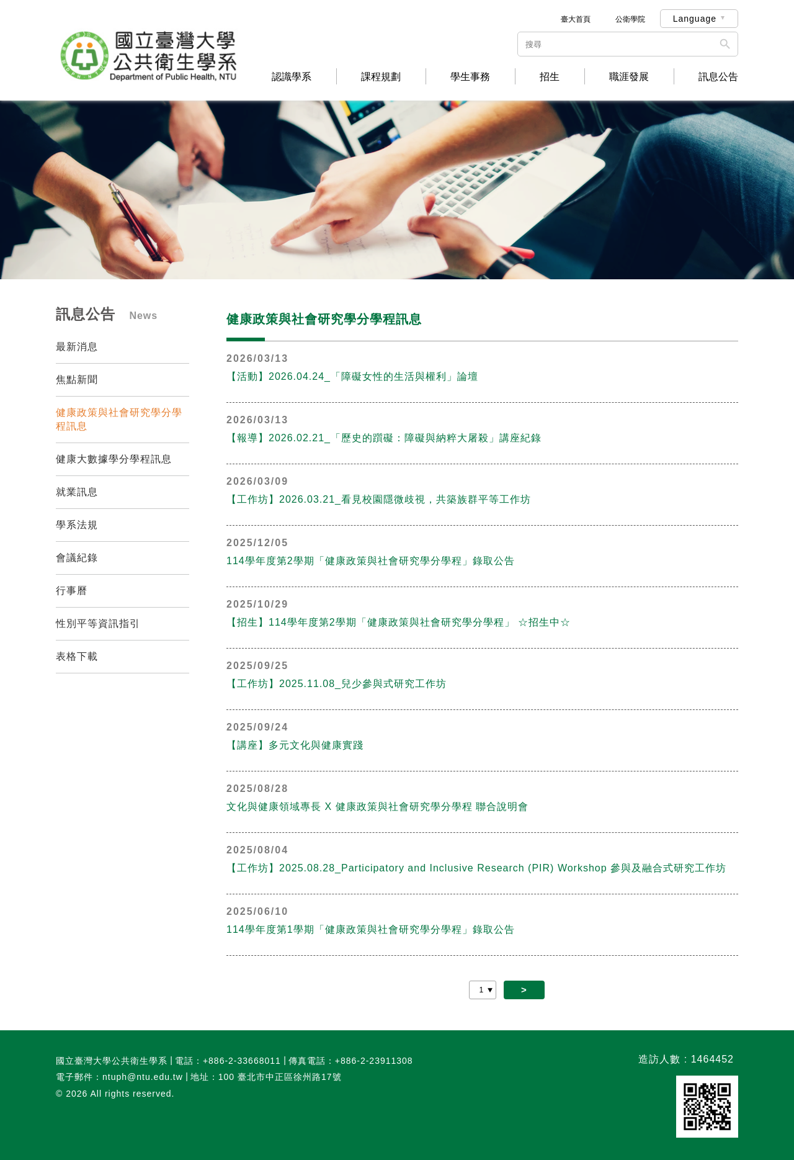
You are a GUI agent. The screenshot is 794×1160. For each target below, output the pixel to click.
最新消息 (77, 346)
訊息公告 (718, 77)
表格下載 (77, 656)
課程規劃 (381, 77)
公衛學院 (630, 19)
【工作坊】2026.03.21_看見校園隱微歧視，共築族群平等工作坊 (378, 499)
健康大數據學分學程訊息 (114, 459)
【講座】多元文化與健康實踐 (295, 745)
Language (694, 19)
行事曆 (71, 590)
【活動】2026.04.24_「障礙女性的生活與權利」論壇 (352, 376)
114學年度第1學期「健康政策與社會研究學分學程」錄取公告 (370, 929)
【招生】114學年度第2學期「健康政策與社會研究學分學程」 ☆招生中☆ (398, 622)
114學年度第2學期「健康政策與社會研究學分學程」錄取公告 (370, 560)
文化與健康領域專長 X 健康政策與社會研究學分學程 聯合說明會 (377, 806)
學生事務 (470, 77)
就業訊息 (77, 492)
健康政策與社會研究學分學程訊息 (119, 419)
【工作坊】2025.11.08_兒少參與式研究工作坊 (336, 683)
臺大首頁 (576, 19)
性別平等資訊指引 (98, 623)
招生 (550, 77)
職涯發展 (629, 77)
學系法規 (77, 524)
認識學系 (291, 77)
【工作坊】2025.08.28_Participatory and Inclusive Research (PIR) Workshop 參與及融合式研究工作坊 (476, 868)
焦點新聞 (77, 379)
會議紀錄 (77, 557)
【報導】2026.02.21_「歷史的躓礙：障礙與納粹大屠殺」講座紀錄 (384, 438)
